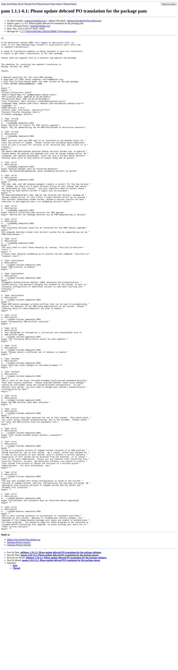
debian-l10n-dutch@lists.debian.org (84, 20)
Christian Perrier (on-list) (18, 640)
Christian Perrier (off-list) (19, 643)
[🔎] (22, 31)
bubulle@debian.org (40, 26)
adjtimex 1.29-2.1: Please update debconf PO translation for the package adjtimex (60, 650)
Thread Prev (30, 4)
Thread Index (69, 4)
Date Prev (6, 4)
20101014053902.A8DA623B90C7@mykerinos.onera (50, 31)
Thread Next (43, 4)
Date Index (56, 4)
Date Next (17, 4)
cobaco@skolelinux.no (35, 20)
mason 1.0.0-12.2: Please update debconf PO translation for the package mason (60, 653)
